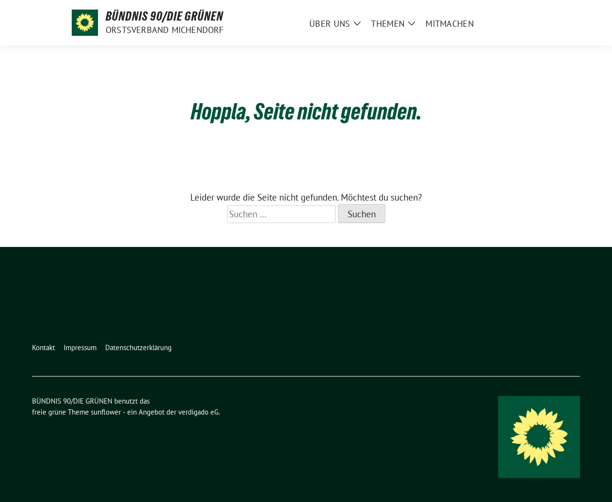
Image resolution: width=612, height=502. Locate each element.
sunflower (106, 412)
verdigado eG (198, 412)
